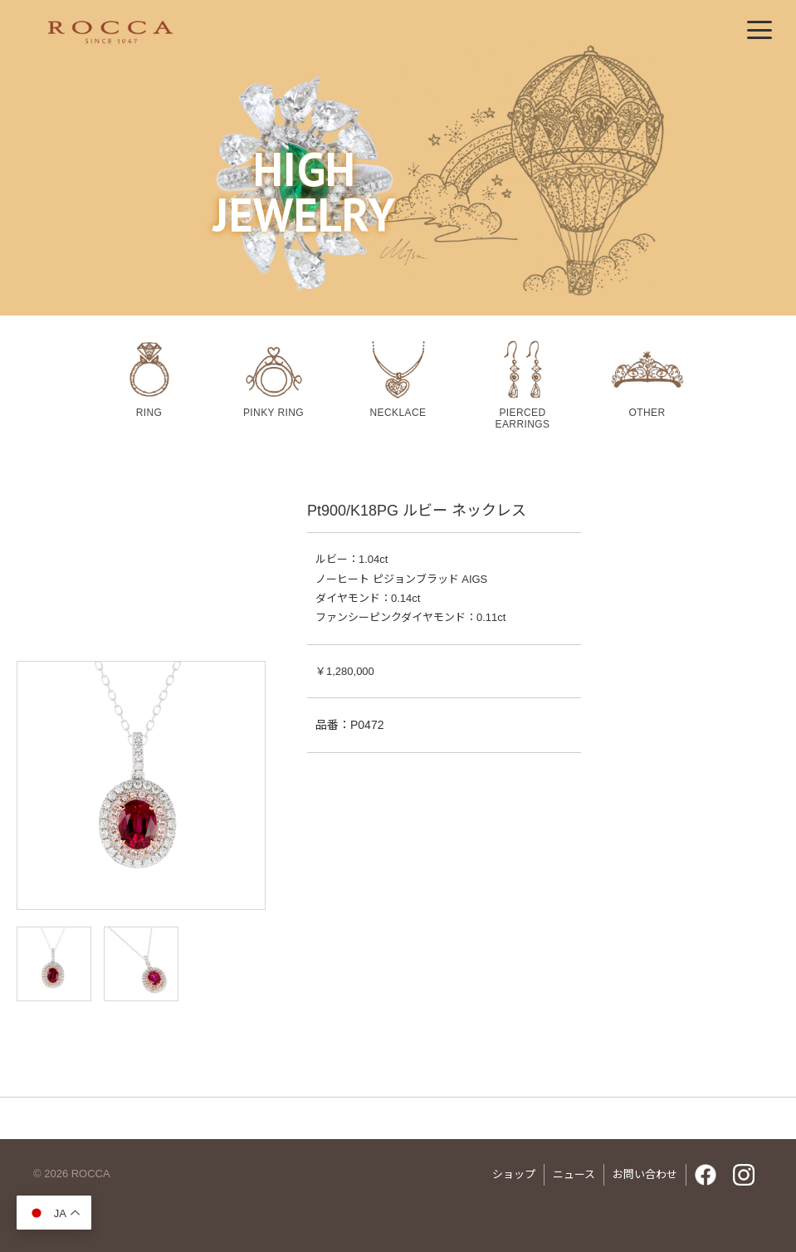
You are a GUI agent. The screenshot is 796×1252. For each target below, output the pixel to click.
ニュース (574, 1174)
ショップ (513, 1174)
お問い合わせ (645, 1174)
